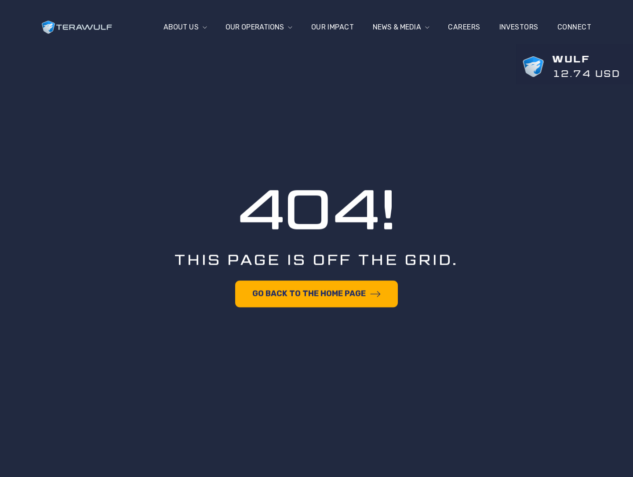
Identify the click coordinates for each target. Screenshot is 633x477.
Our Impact (330, 27)
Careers (464, 27)
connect (574, 27)
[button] (179, 27)
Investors (518, 27)
